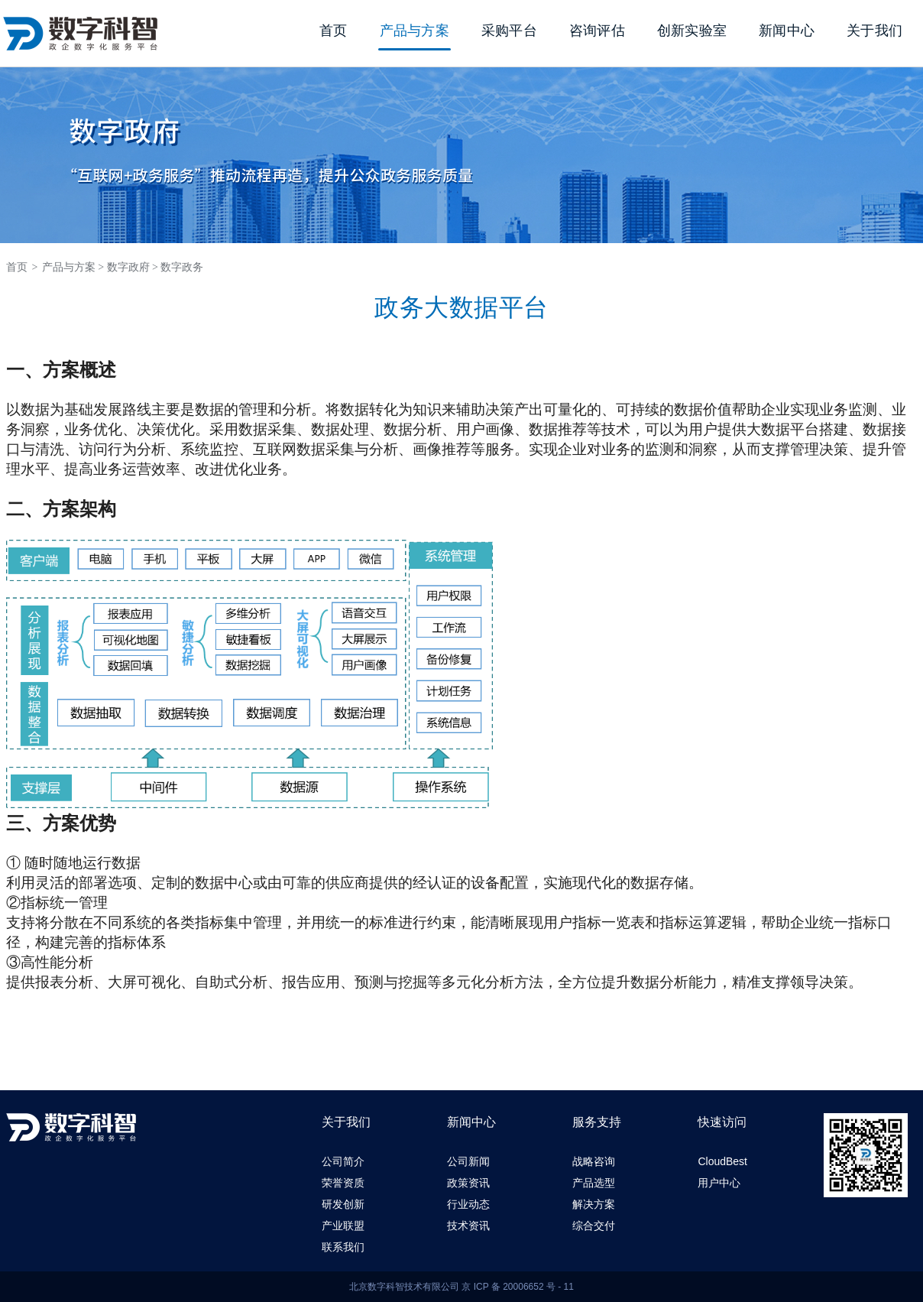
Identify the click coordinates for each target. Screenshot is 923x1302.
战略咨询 (593, 1161)
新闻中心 (787, 30)
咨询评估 (597, 30)
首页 (333, 30)
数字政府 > (132, 267)
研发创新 (343, 1204)
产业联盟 (343, 1225)
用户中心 (719, 1183)
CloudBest (722, 1161)
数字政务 (181, 267)
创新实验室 (692, 30)
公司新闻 (468, 1161)
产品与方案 (414, 30)
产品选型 (593, 1183)
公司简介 (343, 1161)
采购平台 (509, 30)
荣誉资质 (343, 1183)
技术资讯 (468, 1225)
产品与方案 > (73, 267)
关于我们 (874, 30)
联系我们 (343, 1247)
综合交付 (593, 1225)
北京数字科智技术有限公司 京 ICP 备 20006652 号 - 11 (461, 1286)
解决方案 (593, 1204)
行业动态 (468, 1204)
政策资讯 (468, 1183)
